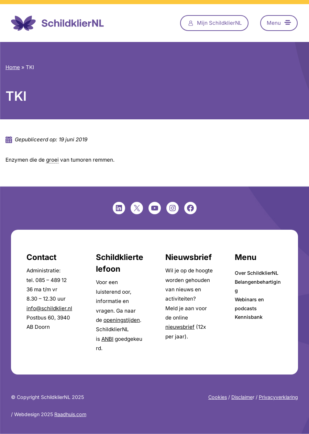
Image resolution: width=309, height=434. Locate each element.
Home (12, 67)
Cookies (217, 397)
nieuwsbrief (180, 327)
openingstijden (121, 320)
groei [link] (52, 159)
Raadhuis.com (70, 414)
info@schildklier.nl (49, 308)
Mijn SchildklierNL (219, 23)
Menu (274, 23)
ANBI (107, 339)
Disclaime (242, 397)
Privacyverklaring (278, 397)
